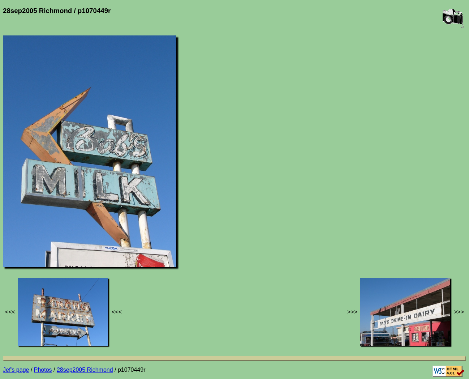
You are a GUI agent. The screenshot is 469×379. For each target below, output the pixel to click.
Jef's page (16, 370)
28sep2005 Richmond (85, 370)
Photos (43, 370)
